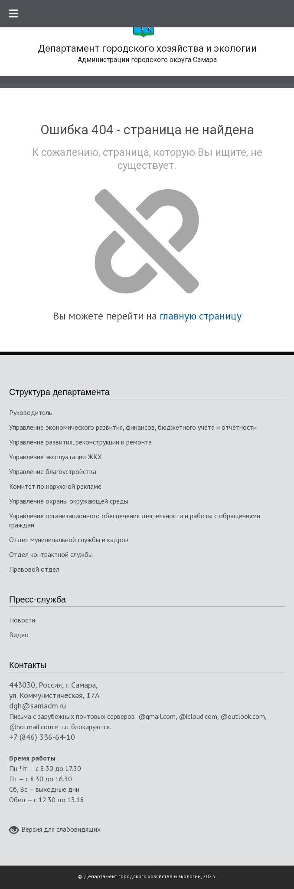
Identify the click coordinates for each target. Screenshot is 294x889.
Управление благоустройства (52, 471)
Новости (22, 620)
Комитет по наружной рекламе (55, 486)
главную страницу (201, 316)
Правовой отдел (34, 569)
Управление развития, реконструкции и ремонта (80, 442)
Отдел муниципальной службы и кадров (69, 539)
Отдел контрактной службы (51, 554)
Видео (19, 634)
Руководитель (30, 412)
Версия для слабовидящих (55, 830)
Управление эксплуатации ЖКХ (55, 456)
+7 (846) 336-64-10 (42, 737)
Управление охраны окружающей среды (68, 501)
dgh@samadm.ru (37, 706)
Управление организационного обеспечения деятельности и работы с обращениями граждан (134, 520)
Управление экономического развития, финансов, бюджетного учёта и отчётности (133, 427)
